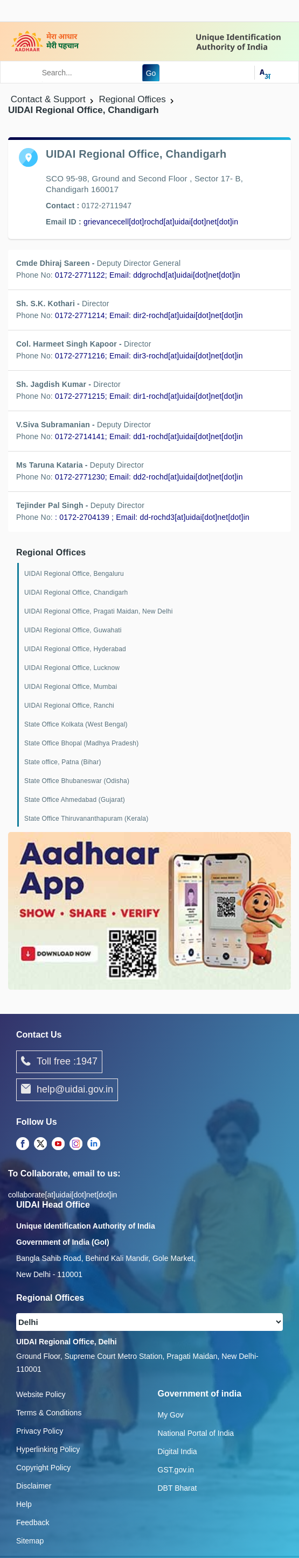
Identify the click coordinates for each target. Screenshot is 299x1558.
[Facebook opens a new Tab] (22, 1144)
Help (24, 1504)
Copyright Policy (43, 1467)
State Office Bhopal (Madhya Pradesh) (81, 743)
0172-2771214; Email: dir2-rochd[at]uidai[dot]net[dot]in (149, 315)
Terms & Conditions (48, 1412)
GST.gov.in (176, 1469)
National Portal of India (196, 1433)
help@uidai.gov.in (67, 1089)
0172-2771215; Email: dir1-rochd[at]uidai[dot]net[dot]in (149, 396)
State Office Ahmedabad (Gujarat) (74, 799)
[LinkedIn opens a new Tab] (93, 1144)
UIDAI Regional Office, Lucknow (72, 668)
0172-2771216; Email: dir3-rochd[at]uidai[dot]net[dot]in (149, 355)
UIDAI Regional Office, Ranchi (69, 705)
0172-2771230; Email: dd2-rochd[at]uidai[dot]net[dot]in (149, 477)
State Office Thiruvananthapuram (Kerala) (86, 818)
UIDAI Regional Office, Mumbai (70, 686)
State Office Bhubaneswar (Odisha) (76, 781)
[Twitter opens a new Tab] (40, 1144)
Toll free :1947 (59, 1061)
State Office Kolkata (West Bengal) (76, 724)
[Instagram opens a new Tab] (75, 1144)
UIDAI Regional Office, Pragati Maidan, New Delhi (98, 611)
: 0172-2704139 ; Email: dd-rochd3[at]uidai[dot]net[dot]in (152, 517)
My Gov (171, 1415)
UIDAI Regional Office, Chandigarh (76, 592)
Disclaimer (33, 1486)
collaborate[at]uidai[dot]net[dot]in (62, 1194)
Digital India (177, 1451)
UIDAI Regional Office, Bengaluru (74, 573)
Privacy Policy (39, 1431)
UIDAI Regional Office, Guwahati (73, 630)
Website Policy (41, 1394)
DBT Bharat (177, 1488)
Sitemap (30, 1540)
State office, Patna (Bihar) (62, 762)
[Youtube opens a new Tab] (58, 1144)
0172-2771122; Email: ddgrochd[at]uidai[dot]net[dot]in (147, 275)
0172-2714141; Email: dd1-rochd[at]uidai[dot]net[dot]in (149, 436)
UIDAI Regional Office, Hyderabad (75, 649)
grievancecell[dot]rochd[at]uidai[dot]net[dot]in (161, 221)
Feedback (32, 1522)
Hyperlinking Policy (48, 1449)
